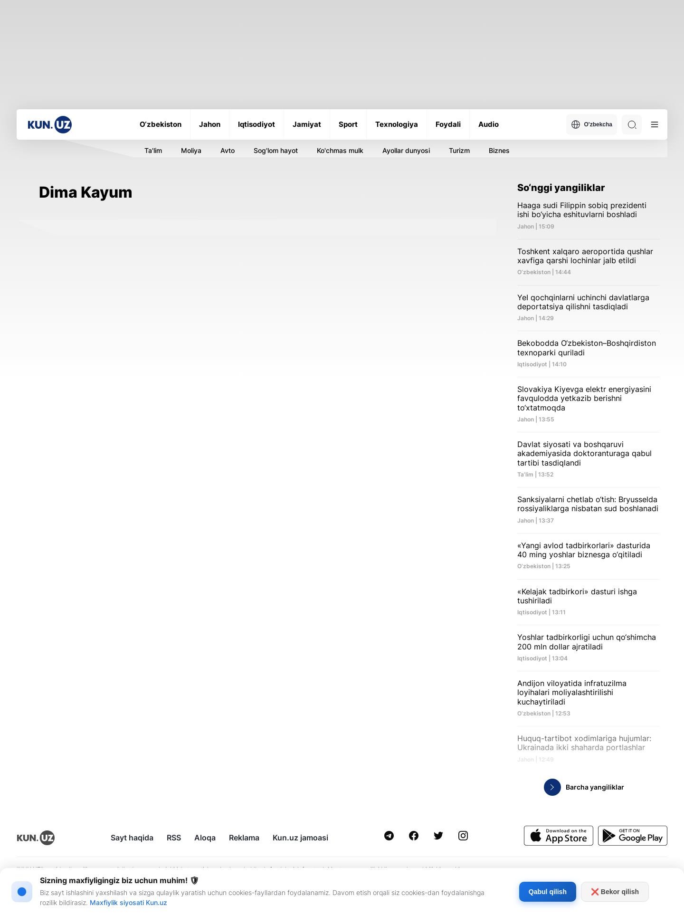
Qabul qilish (548, 892)
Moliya (191, 150)
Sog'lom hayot (276, 150)
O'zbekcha (591, 124)
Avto (227, 150)
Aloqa (205, 837)
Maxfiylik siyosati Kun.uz (128, 902)
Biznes (499, 150)
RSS (174, 837)
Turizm (459, 150)
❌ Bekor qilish (615, 892)
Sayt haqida (132, 837)
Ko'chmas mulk (340, 150)
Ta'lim (153, 150)
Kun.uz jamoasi (300, 837)
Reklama (244, 837)
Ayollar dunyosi (406, 150)
